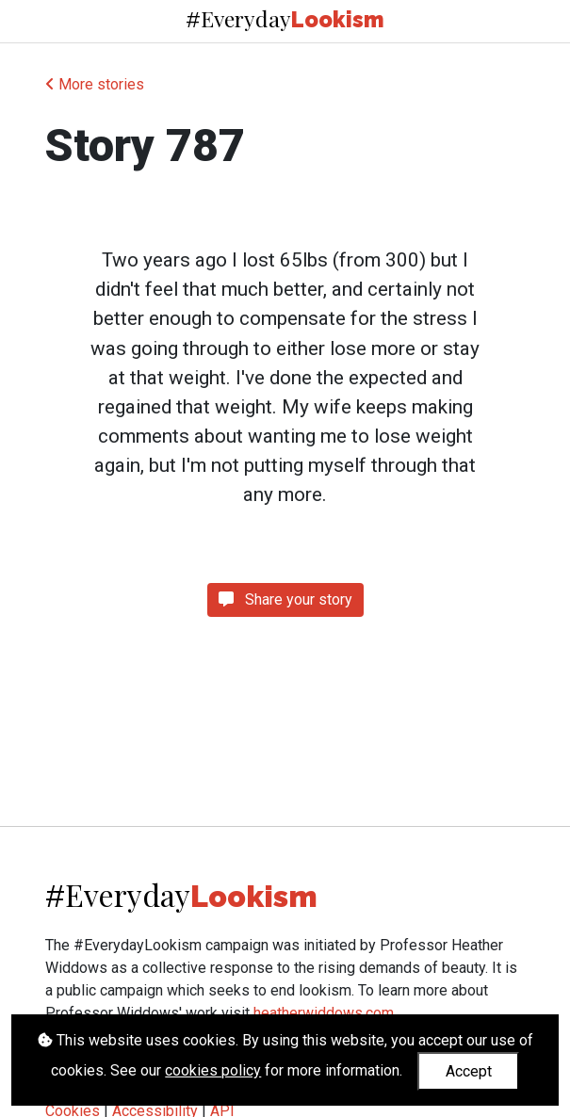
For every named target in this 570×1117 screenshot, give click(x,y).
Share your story (285, 599)
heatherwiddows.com (323, 1013)
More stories (94, 84)
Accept (469, 1071)
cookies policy (213, 1070)
